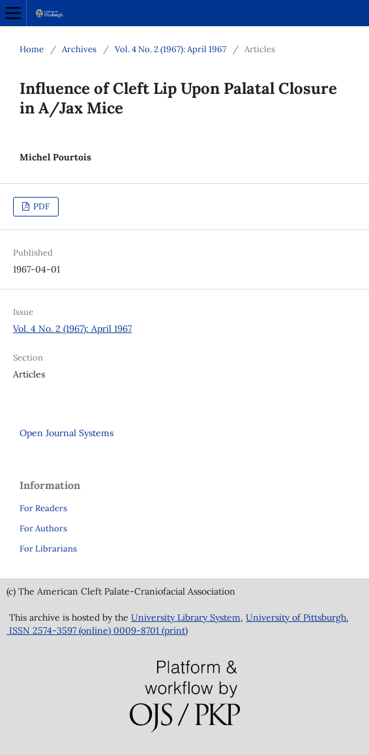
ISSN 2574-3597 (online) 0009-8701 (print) (97, 630)
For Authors (43, 528)
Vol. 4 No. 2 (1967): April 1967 (170, 49)
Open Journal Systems (66, 433)
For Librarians (48, 548)
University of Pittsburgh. (297, 617)
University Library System (186, 617)
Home (32, 49)
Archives (79, 49)
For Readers (43, 508)
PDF (40, 206)
